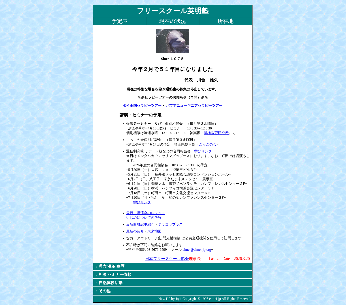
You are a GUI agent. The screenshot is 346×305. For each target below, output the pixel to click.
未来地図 (154, 231)
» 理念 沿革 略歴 (110, 266)
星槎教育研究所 (216, 133)
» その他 (103, 291)
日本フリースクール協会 (167, 258)
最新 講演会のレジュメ (145, 213)
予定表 (120, 21)
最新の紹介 (135, 231)
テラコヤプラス (170, 224)
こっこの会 (207, 144)
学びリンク (203, 151)
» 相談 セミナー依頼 (113, 274)
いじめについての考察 (144, 217)
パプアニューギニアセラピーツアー (194, 105)
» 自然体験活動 (109, 283)
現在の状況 (172, 21)
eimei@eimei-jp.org (197, 249)
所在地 (225, 21)
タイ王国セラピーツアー (142, 105)
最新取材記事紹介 (140, 224)
